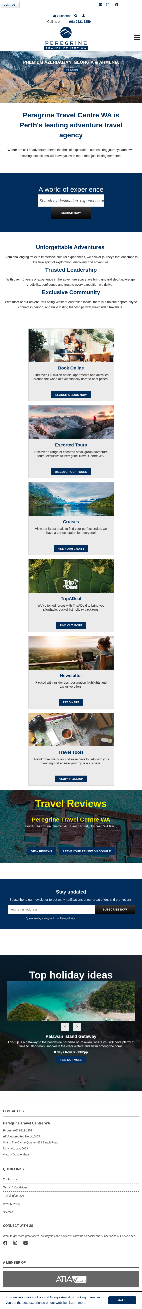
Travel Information (14, 1195)
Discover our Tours (71, 471)
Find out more (71, 1059)
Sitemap (8, 1212)
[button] (83, 16)
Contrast (10, 4)
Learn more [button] (77, 1302)
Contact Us (10, 1179)
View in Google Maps (16, 1154)
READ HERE (71, 702)
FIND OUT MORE (71, 625)
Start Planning (71, 779)
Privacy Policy (67, 918)
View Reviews (41, 851)
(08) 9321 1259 (80, 21)
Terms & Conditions (15, 1187)
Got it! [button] (122, 1300)
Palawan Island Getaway (71, 1036)
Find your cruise (71, 548)
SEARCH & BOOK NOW (71, 394)
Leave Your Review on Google (87, 851)
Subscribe (62, 16)
